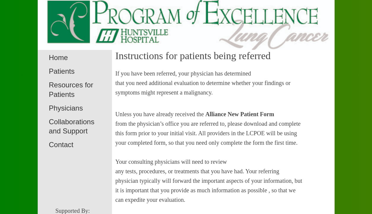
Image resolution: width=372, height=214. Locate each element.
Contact (61, 145)
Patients (62, 71)
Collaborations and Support (71, 126)
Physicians (66, 108)
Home (58, 58)
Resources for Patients (71, 89)
